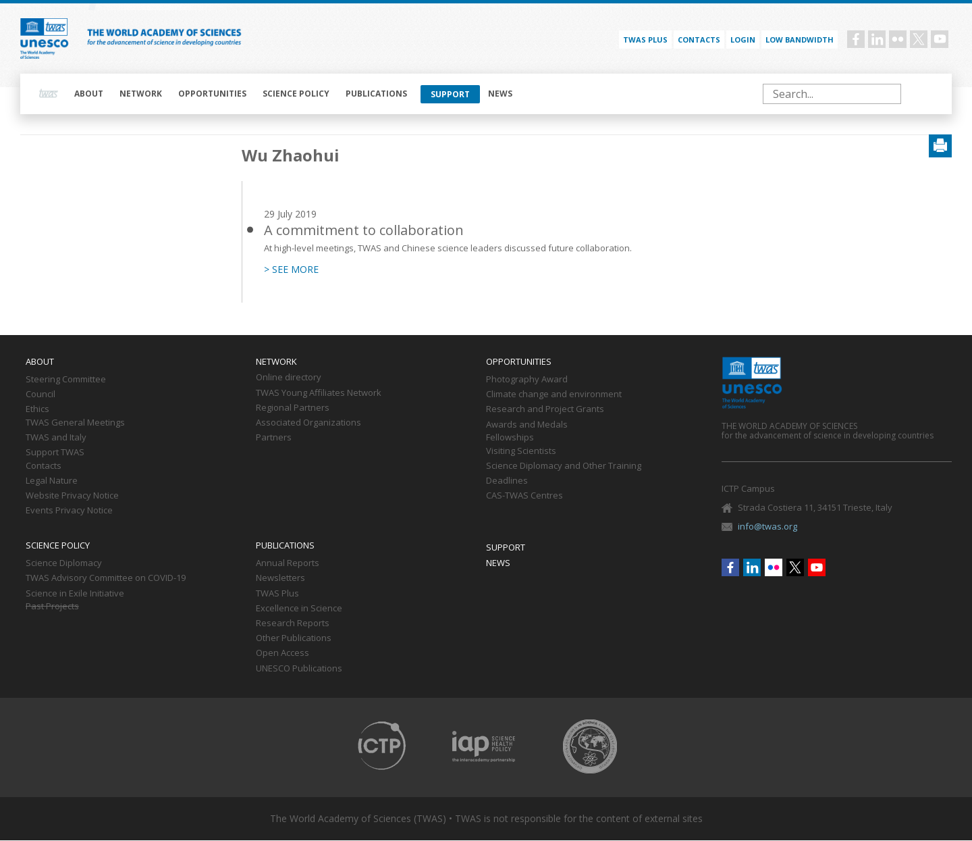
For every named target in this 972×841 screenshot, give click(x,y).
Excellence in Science (299, 608)
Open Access (282, 653)
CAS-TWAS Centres (524, 495)
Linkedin (877, 39)
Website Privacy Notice (72, 495)
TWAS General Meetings (75, 422)
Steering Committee (66, 379)
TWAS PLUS (645, 39)
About (88, 93)
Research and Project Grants (545, 409)
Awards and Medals (527, 424)
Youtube (939, 39)
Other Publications (293, 638)
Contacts (699, 39)
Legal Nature (52, 481)
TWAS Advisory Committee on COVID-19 (106, 578)
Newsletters (280, 578)
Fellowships (510, 437)
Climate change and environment (554, 394)
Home (48, 94)
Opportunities (212, 93)
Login (742, 39)
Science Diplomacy (64, 563)
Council (40, 394)
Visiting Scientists (521, 451)
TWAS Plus (277, 593)
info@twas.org (767, 526)
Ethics (37, 409)
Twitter (918, 39)
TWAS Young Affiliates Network (318, 393)
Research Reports (292, 623)
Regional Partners (292, 408)
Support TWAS (55, 452)
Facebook (856, 39)
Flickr (898, 39)
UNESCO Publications (299, 668)
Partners (274, 437)
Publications (376, 93)
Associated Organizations (308, 422)
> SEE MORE (291, 269)
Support (450, 94)
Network (140, 93)
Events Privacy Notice (69, 510)
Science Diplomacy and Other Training (563, 466)
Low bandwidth (799, 39)
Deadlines (507, 481)
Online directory (288, 377)
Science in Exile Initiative (75, 593)
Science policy (296, 93)
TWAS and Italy (56, 437)
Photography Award (527, 379)
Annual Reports (287, 563)
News (500, 93)
